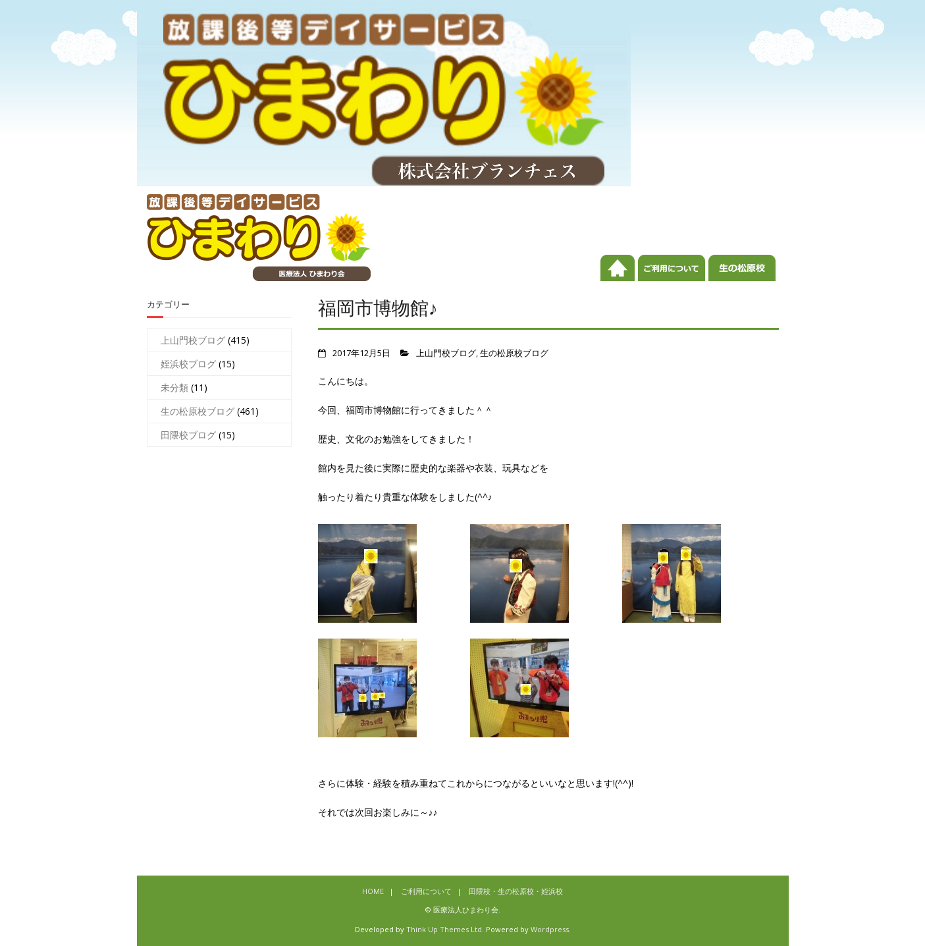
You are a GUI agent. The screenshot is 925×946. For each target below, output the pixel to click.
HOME (617, 278)
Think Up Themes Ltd (444, 929)
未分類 (174, 387)
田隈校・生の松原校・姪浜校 (742, 278)
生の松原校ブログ (514, 353)
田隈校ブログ (188, 435)
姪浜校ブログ (188, 363)
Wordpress (550, 929)
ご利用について (671, 278)
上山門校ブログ (446, 353)
